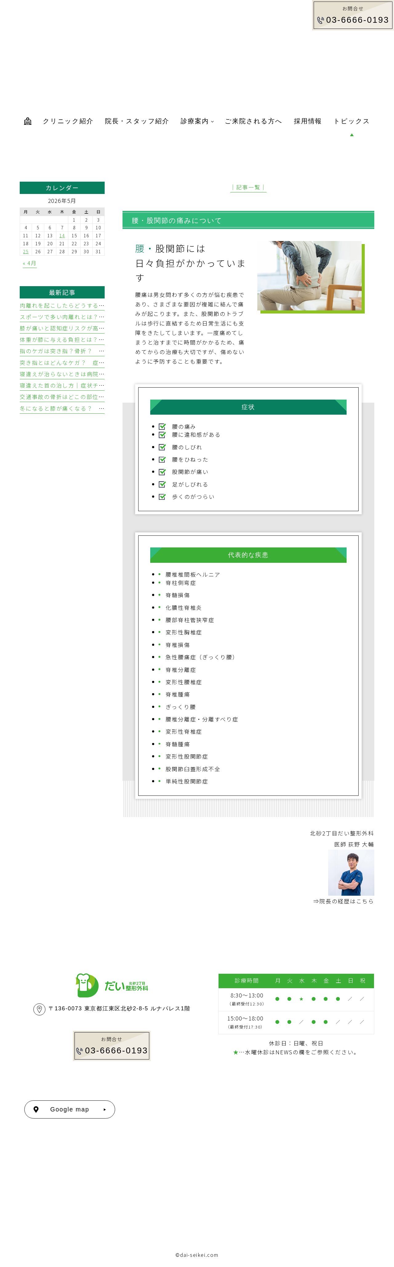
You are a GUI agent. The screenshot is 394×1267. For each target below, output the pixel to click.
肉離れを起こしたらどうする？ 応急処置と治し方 (90, 305)
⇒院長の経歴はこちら (343, 901)
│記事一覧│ (248, 187)
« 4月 (30, 263)
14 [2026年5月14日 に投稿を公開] (62, 235)
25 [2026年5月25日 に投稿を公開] (26, 251)
